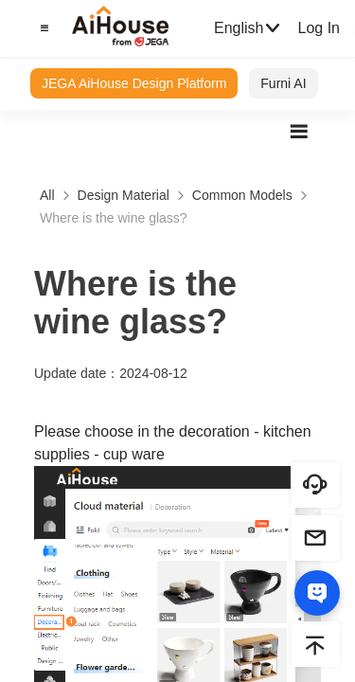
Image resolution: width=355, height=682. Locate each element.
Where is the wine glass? (113, 217)
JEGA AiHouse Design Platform (134, 83)
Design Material (123, 195)
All (47, 195)
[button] (41, 28)
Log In (318, 28)
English (248, 28)
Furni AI (283, 83)
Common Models (242, 195)
